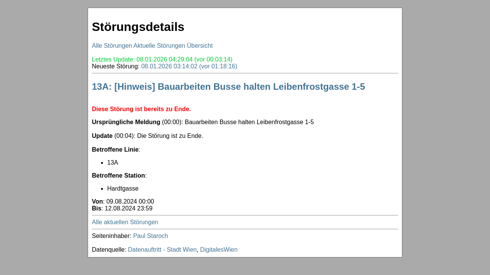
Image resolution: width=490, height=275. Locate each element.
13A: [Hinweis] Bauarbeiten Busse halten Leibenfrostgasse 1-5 (228, 86)
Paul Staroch (150, 236)
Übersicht (200, 45)
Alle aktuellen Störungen (125, 222)
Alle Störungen (112, 45)
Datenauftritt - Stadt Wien (162, 249)
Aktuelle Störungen (159, 45)
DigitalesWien (219, 249)
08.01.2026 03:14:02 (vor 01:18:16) (189, 66)
